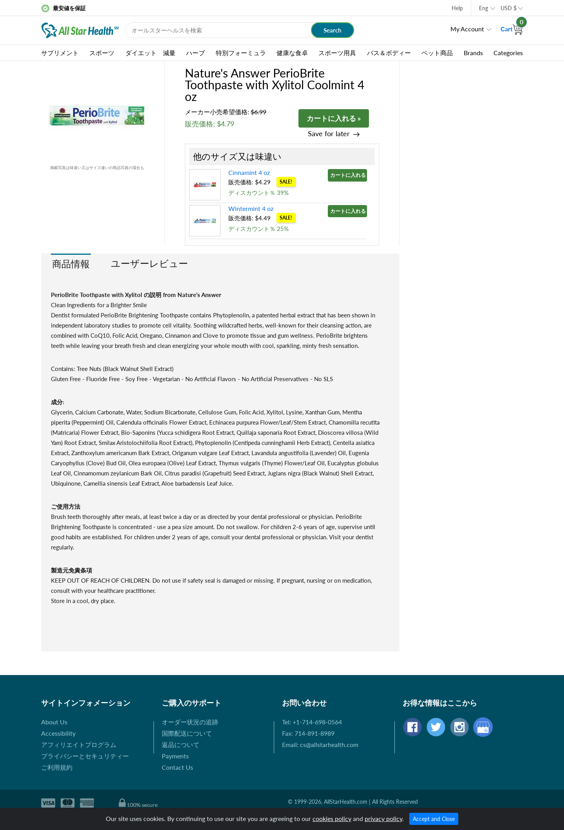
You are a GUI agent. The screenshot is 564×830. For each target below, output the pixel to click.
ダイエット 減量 (150, 52)
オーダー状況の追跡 (190, 722)
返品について (180, 744)
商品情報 (71, 263)
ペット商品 (437, 52)
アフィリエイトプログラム (78, 744)
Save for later (329, 134)
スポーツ (101, 52)
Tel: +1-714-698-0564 (312, 722)
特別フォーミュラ (241, 52)
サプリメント (60, 52)
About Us (54, 722)
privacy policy (383, 818)
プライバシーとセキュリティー (85, 756)
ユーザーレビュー (149, 263)
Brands (473, 52)
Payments (175, 756)
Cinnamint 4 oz (249, 172)
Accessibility (58, 733)
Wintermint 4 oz (250, 208)
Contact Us (177, 767)
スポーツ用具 (337, 52)
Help (457, 8)
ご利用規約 (56, 767)
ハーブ (195, 52)
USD (509, 8)
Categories (508, 52)
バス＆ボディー (389, 52)
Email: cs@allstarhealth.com (320, 744)
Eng (483, 8)
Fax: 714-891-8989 (308, 733)
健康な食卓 (292, 52)
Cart (512, 28)
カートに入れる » (334, 118)
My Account (467, 28)
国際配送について (187, 733)
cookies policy (332, 818)
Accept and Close (434, 819)
